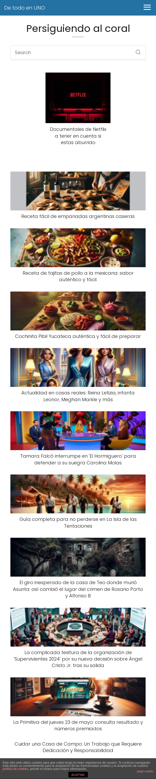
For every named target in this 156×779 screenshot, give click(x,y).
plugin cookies (145, 771)
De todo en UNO (24, 7)
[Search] (136, 50)
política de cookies (15, 769)
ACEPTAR (77, 774)
